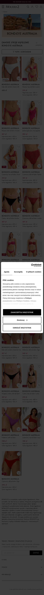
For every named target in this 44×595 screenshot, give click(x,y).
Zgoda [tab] (6, 272)
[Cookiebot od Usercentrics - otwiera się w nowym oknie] (31, 265)
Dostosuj (22, 320)
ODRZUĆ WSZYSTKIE (22, 328)
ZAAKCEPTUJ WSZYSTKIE (22, 312)
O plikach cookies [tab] (33, 272)
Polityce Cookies (23, 301)
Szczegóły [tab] (18, 272)
